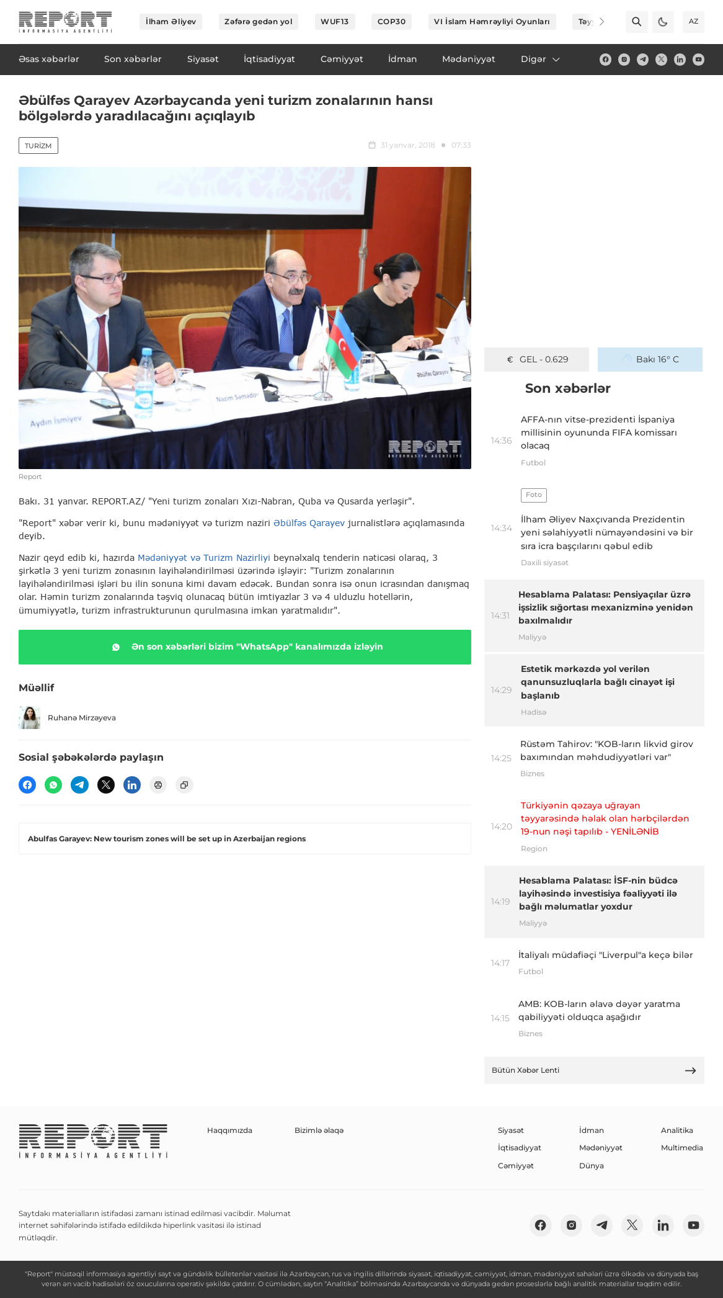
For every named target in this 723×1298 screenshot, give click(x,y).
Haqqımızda (229, 1130)
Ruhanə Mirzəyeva (67, 717)
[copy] (184, 785)
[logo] (65, 22)
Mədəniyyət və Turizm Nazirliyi (204, 557)
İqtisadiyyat (519, 1147)
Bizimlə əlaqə (319, 1130)
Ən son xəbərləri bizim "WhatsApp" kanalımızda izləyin (245, 647)
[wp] (53, 785)
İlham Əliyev (171, 21)
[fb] (605, 59)
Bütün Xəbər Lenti (595, 1070)
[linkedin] (680, 59)
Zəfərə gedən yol (258, 21)
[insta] (624, 59)
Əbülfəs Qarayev (309, 522)
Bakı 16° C (651, 359)
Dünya (591, 1165)
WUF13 (335, 21)
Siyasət (511, 1130)
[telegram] (643, 59)
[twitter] (661, 59)
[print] (158, 785)
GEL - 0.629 (537, 359)
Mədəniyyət (601, 1147)
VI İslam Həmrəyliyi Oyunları (492, 21)
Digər (541, 59)
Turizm (38, 145)
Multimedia (682, 1147)
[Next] (594, 22)
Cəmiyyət (516, 1165)
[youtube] (698, 59)
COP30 (392, 21)
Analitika (677, 1130)
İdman (591, 1130)
